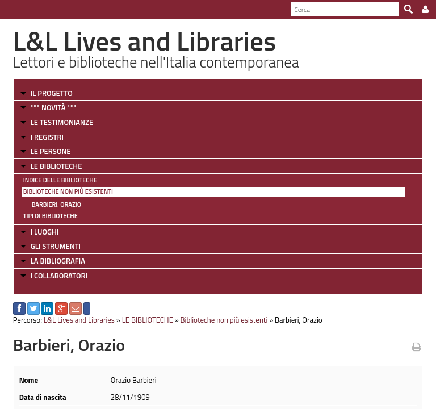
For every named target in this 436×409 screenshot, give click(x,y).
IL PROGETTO (52, 93)
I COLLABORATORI (59, 275)
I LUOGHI (45, 231)
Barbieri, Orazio (56, 204)
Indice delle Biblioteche (60, 180)
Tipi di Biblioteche (50, 215)
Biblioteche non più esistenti (68, 191)
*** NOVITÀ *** (54, 107)
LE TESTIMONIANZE (62, 122)
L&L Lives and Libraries (79, 319)
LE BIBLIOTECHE (56, 166)
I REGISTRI (47, 137)
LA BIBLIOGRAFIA (58, 260)
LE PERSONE (51, 151)
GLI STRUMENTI (56, 246)
